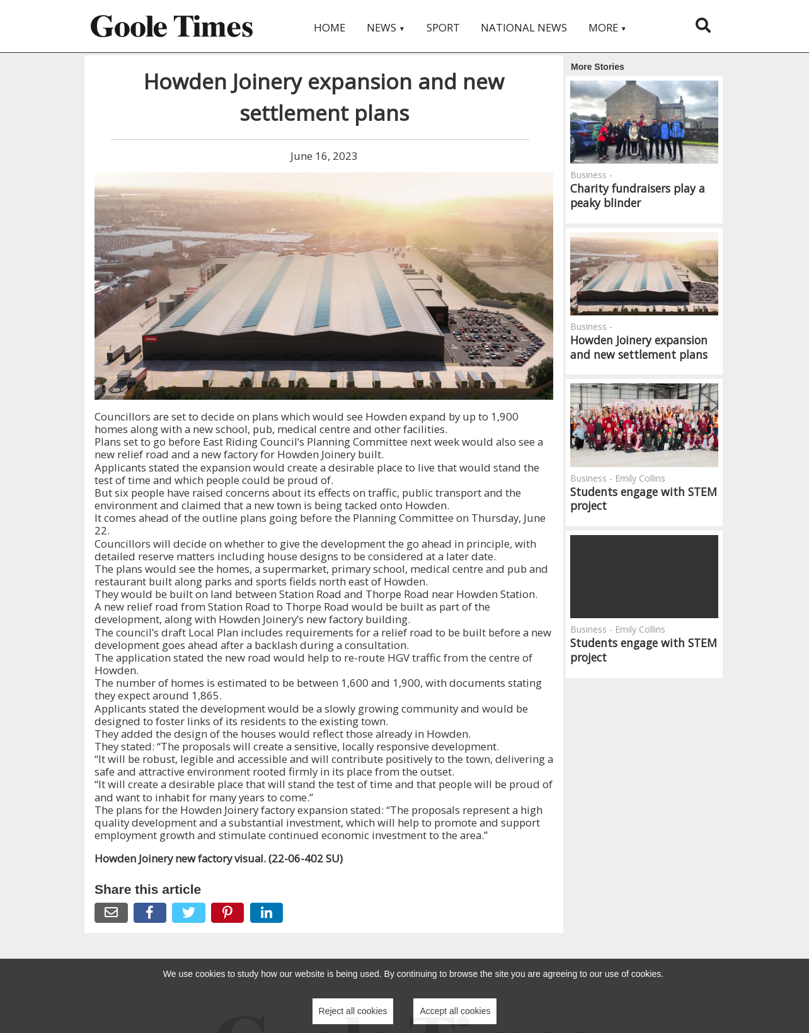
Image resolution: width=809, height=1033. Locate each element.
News (386, 27)
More (607, 27)
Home (329, 27)
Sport (443, 27)
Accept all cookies (455, 1011)
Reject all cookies (353, 1011)
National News (524, 27)
